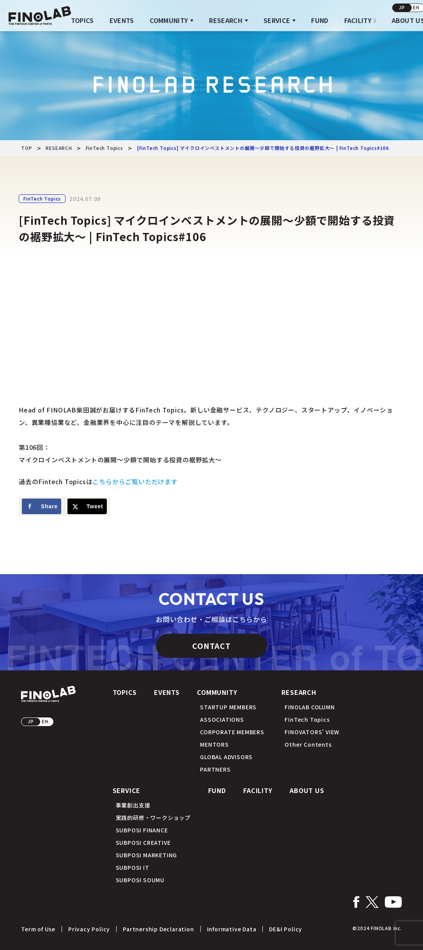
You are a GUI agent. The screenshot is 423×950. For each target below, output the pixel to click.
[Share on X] (87, 506)
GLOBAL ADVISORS (226, 757)
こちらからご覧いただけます (134, 481)
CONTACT (211, 645)
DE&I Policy (285, 929)
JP (402, 8)
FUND (319, 20)
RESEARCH (225, 20)
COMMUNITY (169, 20)
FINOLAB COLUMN (310, 707)
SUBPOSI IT (132, 867)
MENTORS (214, 744)
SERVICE (277, 20)
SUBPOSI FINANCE (142, 830)
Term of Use (38, 929)
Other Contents (308, 744)
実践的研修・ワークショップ (153, 817)
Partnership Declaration (158, 929)
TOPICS (82, 20)
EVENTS (122, 20)
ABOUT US (307, 790)
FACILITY (358, 20)
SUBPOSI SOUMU (140, 880)
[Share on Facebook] (41, 506)
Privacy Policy (89, 929)
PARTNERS (215, 769)
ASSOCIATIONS (222, 719)
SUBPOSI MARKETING (146, 855)
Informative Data (232, 929)
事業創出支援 (133, 805)
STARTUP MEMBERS (228, 707)
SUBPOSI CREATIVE (143, 842)
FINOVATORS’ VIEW (312, 732)
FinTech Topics (42, 198)
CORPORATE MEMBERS (232, 732)
